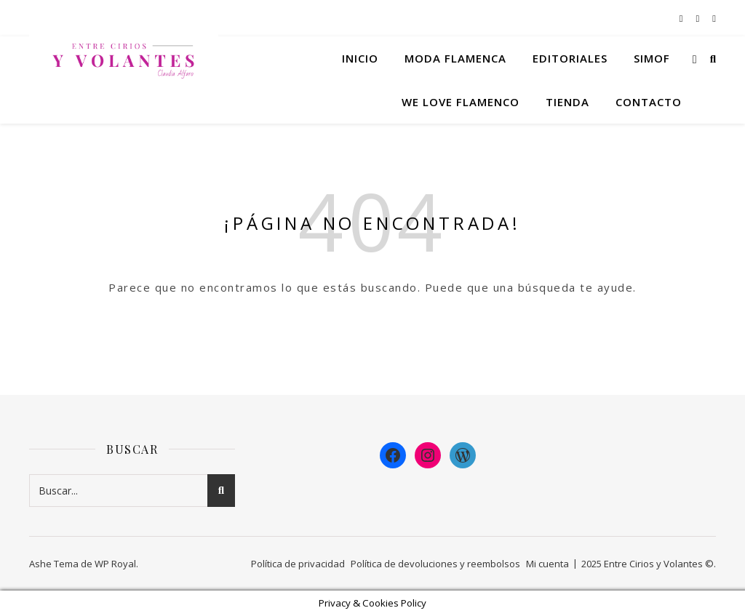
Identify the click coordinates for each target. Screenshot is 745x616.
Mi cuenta (547, 563)
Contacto (648, 102)
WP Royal (115, 563)
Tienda (567, 102)
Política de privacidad (298, 563)
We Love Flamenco (460, 102)
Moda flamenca (455, 58)
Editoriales (570, 58)
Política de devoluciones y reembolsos (435, 563)
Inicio (360, 58)
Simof (652, 58)
